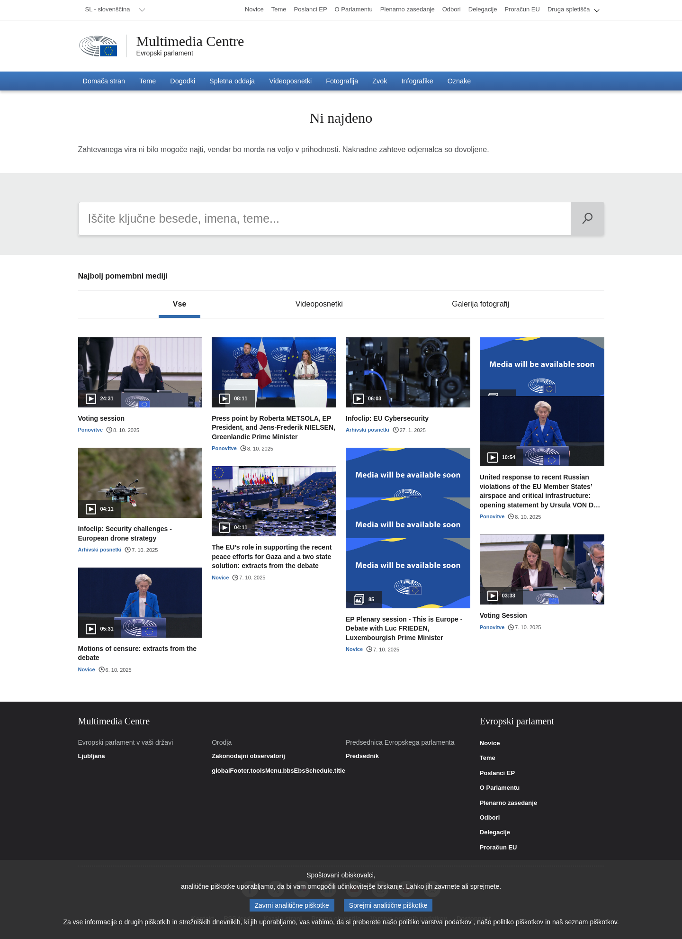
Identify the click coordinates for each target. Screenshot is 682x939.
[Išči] (587, 218)
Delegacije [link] (495, 832)
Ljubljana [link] (91, 756)
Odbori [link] (490, 817)
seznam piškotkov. (592, 922)
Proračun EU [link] (498, 847)
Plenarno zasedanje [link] (508, 803)
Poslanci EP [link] (497, 773)
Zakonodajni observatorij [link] (248, 756)
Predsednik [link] (362, 756)
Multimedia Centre (190, 41)
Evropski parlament (165, 53)
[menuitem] (113, 10)
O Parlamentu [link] (500, 788)
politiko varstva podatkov (435, 922)
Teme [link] (487, 758)
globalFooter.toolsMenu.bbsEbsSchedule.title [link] (278, 770)
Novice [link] (490, 743)
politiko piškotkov (519, 922)
